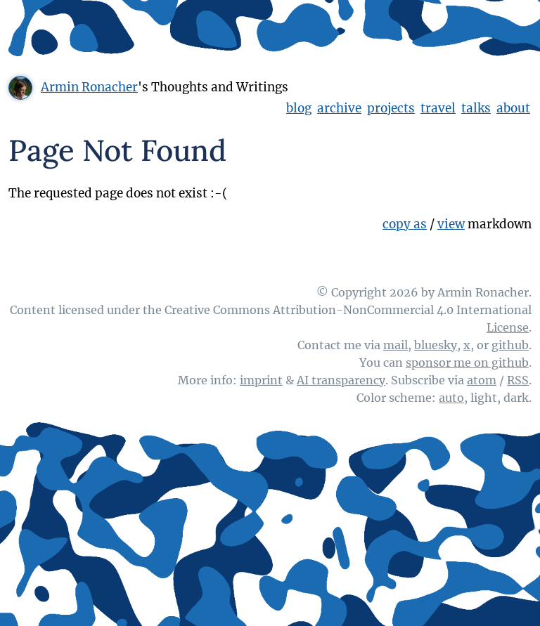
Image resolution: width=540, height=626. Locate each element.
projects (391, 108)
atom (481, 380)
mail (395, 345)
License (508, 327)
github (510, 345)
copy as (404, 224)
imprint (261, 380)
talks (476, 108)
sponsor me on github (467, 363)
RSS (518, 380)
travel (438, 108)
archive (339, 108)
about (513, 108)
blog (298, 108)
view (451, 224)
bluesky (435, 345)
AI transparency (341, 380)
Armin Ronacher (89, 87)
